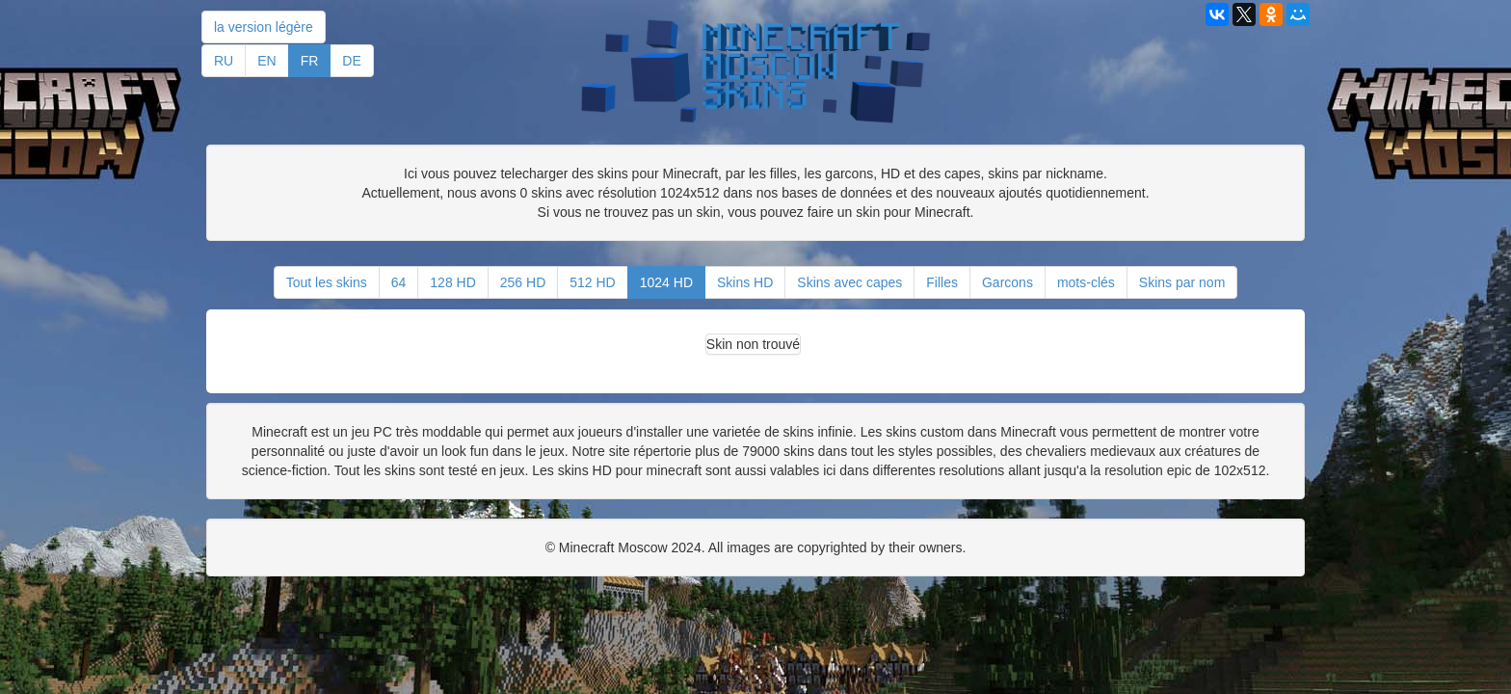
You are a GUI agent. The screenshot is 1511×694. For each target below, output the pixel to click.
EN (266, 60)
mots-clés (1086, 282)
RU (223, 60)
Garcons (1007, 282)
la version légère (263, 27)
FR (310, 60)
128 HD (452, 282)
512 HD (592, 282)
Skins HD (745, 282)
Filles (942, 282)
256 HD (522, 282)
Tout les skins (326, 282)
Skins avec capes (849, 282)
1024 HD (666, 282)
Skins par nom (1182, 282)
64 (399, 282)
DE (351, 60)
